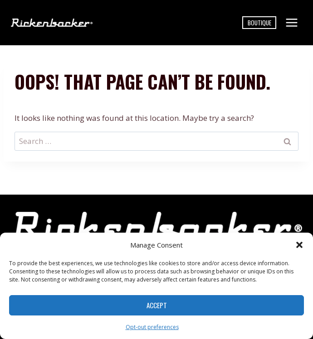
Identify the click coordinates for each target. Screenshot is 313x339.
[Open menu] (291, 22)
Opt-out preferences (152, 327)
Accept (157, 305)
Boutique (259, 22)
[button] (299, 244)
